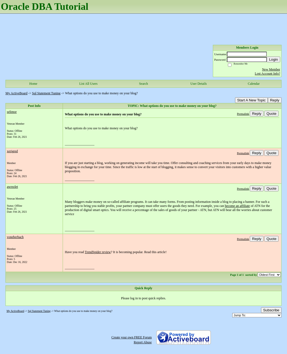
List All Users (88, 84)
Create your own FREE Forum (131, 337)
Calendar (254, 84)
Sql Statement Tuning (46, 93)
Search (143, 84)
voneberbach (15, 237)
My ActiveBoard (16, 93)
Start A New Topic (251, 100)
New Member (271, 69)
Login (273, 59)
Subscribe (271, 310)
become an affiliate (237, 206)
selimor (12, 112)
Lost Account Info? (267, 73)
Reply (274, 100)
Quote (271, 114)
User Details (198, 84)
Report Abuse (143, 342)
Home (33, 84)
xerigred (12, 151)
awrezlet (12, 187)
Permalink (243, 113)
